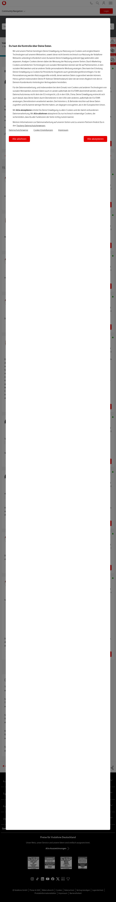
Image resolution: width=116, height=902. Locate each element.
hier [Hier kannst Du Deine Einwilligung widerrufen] (82, 58)
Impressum (63, 130)
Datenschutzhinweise (18, 130)
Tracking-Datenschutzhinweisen (31, 125)
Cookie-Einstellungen (43, 130)
